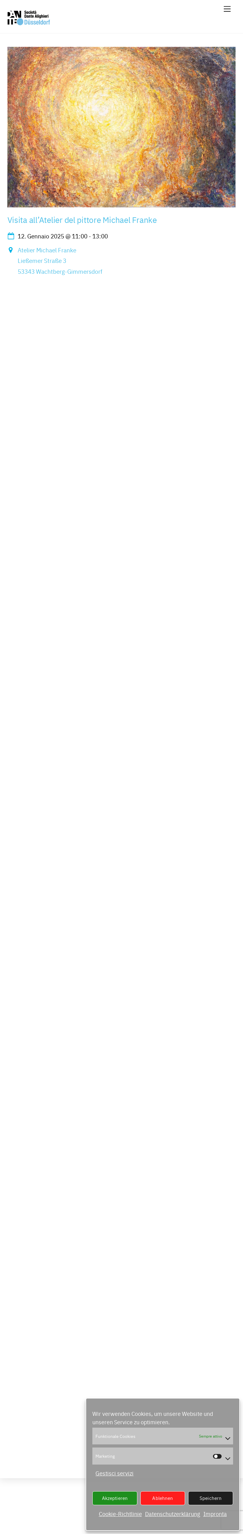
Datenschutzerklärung (172, 1514)
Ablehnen (162, 1498)
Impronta (215, 1514)
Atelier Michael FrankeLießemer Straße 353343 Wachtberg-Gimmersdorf (60, 260)
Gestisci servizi (114, 1473)
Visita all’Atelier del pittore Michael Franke (82, 219)
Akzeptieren (115, 1498)
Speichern (211, 1498)
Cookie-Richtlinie (120, 1514)
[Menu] (227, 8)
